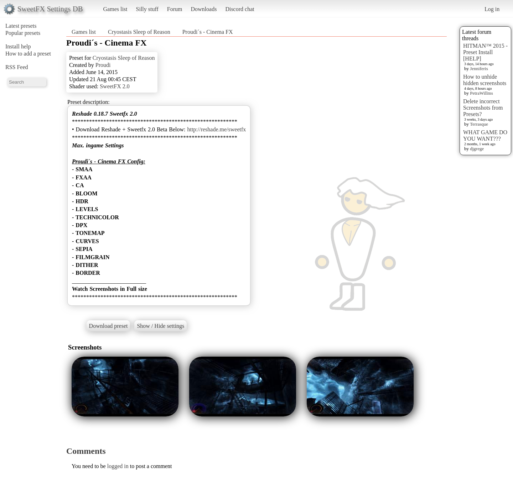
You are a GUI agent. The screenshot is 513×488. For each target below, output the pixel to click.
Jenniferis (479, 68)
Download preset (108, 326)
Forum (174, 9)
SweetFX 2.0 (115, 86)
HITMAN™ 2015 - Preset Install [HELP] (485, 52)
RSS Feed (16, 67)
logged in (118, 466)
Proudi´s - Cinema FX (207, 32)
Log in (491, 9)
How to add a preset (28, 54)
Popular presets (22, 33)
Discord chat (239, 9)
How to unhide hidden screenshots (484, 80)
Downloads (204, 9)
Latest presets (21, 26)
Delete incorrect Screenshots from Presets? (483, 107)
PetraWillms (481, 93)
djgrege (477, 148)
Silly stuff (147, 9)
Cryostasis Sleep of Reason (139, 32)
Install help (18, 46)
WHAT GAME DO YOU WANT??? (485, 135)
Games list (115, 9)
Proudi (103, 65)
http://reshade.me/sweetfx (216, 129)
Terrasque (479, 124)
